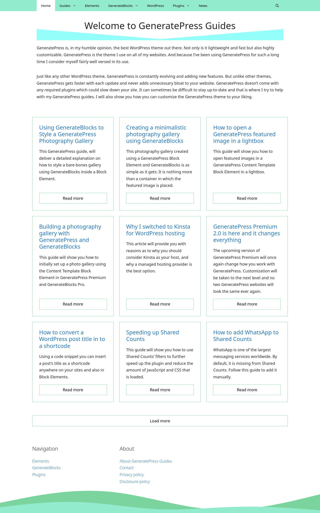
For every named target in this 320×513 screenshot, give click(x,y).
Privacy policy (132, 474)
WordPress (155, 5)
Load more (160, 420)
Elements (92, 5)
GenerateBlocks (125, 5)
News (203, 5)
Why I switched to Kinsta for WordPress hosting (158, 230)
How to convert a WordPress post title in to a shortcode (72, 338)
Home (46, 5)
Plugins (183, 5)
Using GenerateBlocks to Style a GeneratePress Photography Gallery (71, 134)
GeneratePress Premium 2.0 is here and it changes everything (246, 233)
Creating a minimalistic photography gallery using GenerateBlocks (156, 134)
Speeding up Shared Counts (152, 335)
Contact (127, 467)
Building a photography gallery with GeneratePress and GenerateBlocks (70, 236)
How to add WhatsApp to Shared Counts (246, 335)
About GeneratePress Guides (146, 461)
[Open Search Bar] (277, 5)
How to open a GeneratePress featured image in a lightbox (244, 134)
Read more (73, 198)
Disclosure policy (135, 481)
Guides (70, 5)
